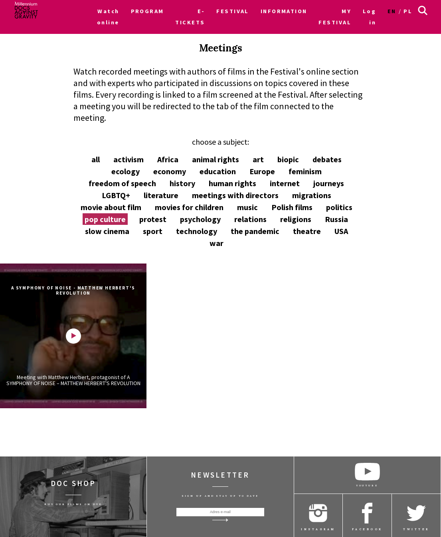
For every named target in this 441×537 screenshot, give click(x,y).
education (218, 171)
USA (341, 231)
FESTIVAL (232, 11)
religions (295, 219)
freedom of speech (122, 183)
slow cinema (107, 231)
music (247, 207)
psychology (200, 219)
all (95, 159)
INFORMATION (284, 11)
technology (196, 231)
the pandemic (255, 231)
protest (152, 219)
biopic (288, 159)
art (258, 159)
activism (128, 159)
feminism (305, 171)
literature (161, 195)
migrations (311, 195)
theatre (307, 231)
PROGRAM (147, 11)
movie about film (111, 207)
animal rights (215, 159)
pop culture (105, 219)
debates (327, 159)
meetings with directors (235, 195)
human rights (232, 183)
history (182, 183)
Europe (262, 171)
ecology (125, 171)
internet (285, 183)
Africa (167, 159)
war (216, 243)
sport (152, 231)
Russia (336, 219)
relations (250, 219)
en (392, 11)
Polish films (291, 207)
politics (339, 207)
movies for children (189, 207)
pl (407, 11)
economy (169, 171)
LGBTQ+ (116, 195)
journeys (328, 183)
